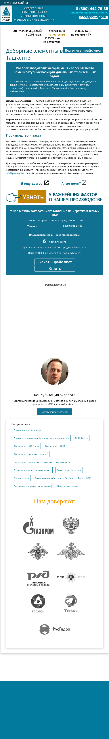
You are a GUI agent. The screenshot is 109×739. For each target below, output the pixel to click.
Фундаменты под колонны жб (31, 454)
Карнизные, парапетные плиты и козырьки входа (42, 462)
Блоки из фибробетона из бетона (54, 478)
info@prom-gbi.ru (93, 17)
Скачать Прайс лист (54, 262)
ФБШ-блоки (81, 438)
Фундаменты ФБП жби (26, 446)
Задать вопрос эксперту (54, 412)
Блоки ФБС (84, 478)
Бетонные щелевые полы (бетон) (33, 486)
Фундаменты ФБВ (55, 446)
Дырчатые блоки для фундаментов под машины (41, 438)
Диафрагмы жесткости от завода (32, 470)
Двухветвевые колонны (27, 430)
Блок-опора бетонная (69, 470)
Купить (55, 268)
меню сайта (16, 3)
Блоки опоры (21, 478)
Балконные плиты (67, 486)
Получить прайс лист (83, 50)
